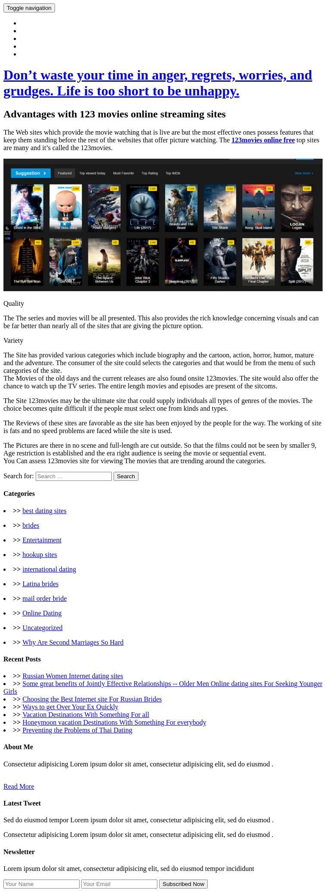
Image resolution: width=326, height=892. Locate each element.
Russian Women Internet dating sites (72, 676)
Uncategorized (42, 627)
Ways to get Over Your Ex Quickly (70, 707)
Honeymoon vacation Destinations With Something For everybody (114, 722)
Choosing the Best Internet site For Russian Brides (92, 699)
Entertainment (42, 540)
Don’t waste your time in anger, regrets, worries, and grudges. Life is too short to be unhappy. (157, 82)
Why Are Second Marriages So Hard (72, 642)
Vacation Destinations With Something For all (85, 714)
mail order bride (44, 598)
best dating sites (44, 510)
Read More (18, 786)
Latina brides (40, 583)
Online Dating (42, 613)
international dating (49, 569)
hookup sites (39, 554)
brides (30, 525)
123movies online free (263, 140)
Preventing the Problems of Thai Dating (77, 730)
